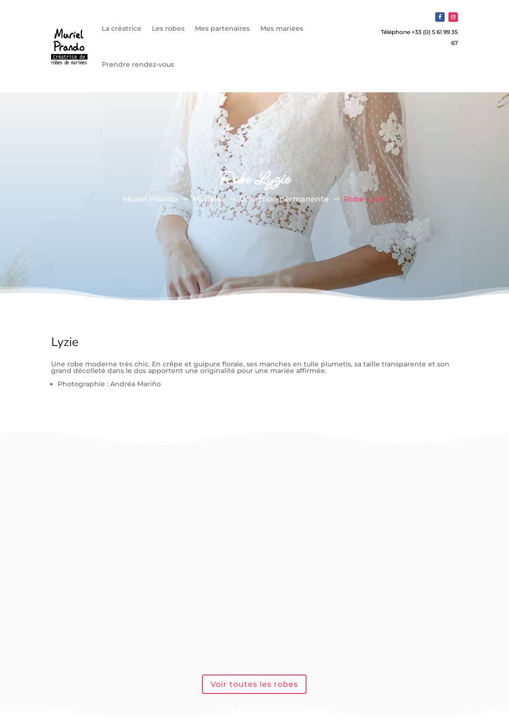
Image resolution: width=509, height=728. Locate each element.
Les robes (168, 28)
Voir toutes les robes (254, 684)
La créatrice (121, 28)
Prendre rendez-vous (138, 64)
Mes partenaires (222, 28)
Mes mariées (281, 28)
